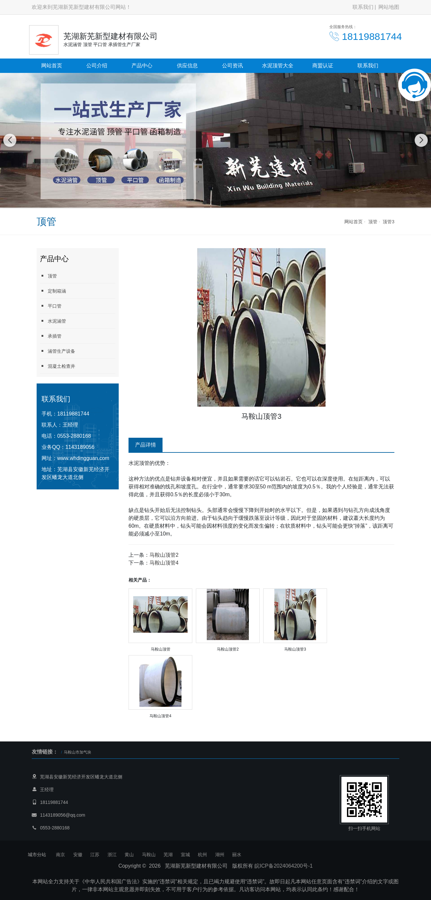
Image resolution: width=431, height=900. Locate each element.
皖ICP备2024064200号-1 (283, 866)
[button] (205, 202)
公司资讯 (232, 65)
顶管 (372, 221)
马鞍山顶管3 (295, 649)
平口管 (50, 306)
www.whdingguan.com (83, 458)
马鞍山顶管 (160, 649)
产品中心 (141, 65)
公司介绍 (96, 65)
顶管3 (388, 221)
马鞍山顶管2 (164, 555)
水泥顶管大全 (277, 65)
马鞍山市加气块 (77, 752)
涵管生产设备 (57, 351)
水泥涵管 (53, 321)
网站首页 (51, 65)
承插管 (50, 336)
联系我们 (363, 7)
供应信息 (187, 65)
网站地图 (388, 7)
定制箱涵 (53, 291)
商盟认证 (322, 65)
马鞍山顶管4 (164, 563)
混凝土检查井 (57, 366)
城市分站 (37, 854)
